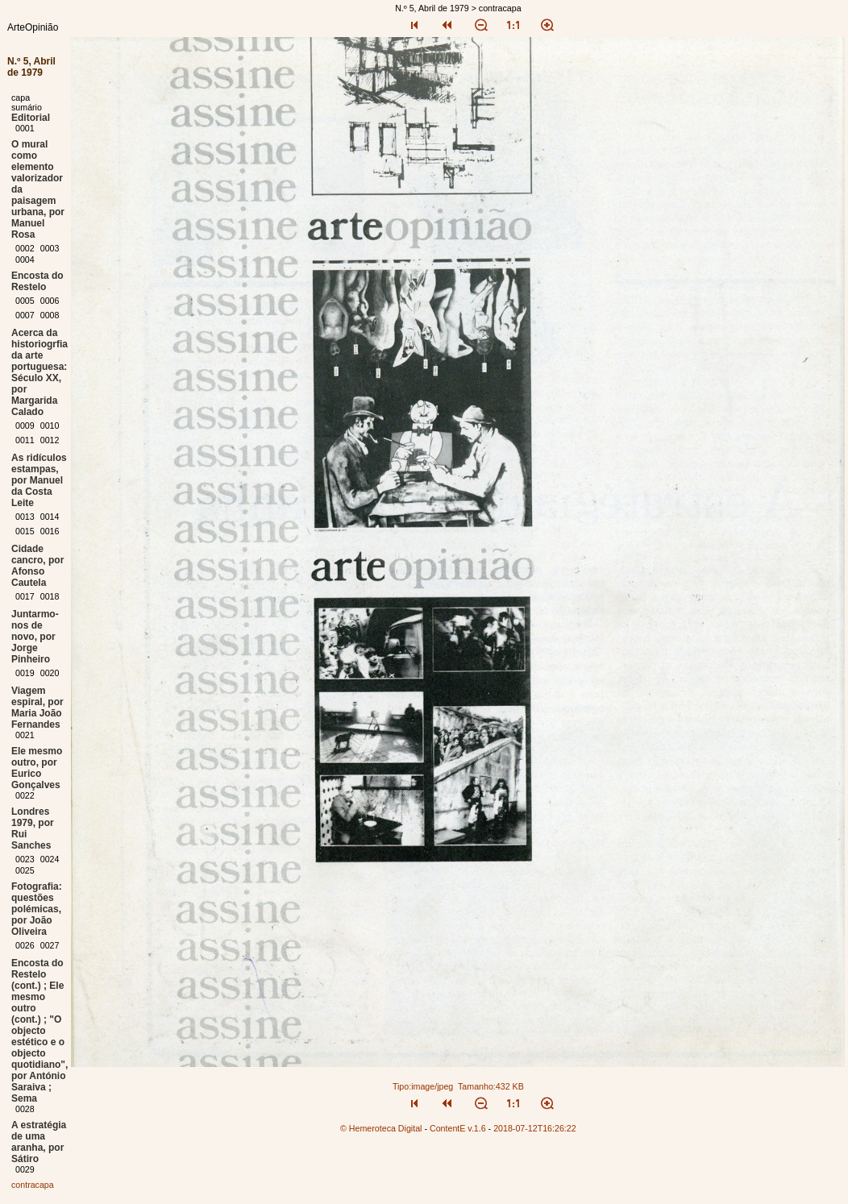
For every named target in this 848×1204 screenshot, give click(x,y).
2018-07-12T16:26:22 (534, 1128)
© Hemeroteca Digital (381, 1128)
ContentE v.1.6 (458, 1128)
